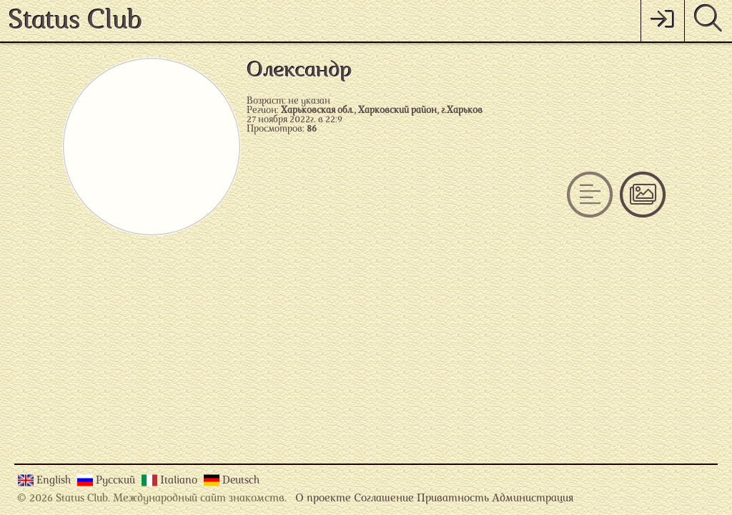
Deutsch (240, 481)
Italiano (180, 481)
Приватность (453, 499)
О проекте (323, 499)
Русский (117, 481)
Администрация (532, 499)
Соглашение (384, 499)
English (55, 481)
